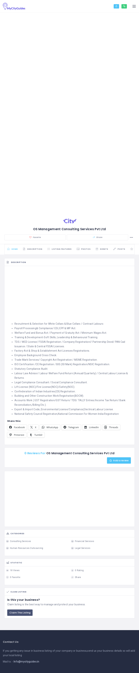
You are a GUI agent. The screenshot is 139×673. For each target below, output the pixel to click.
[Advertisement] (69, 293)
